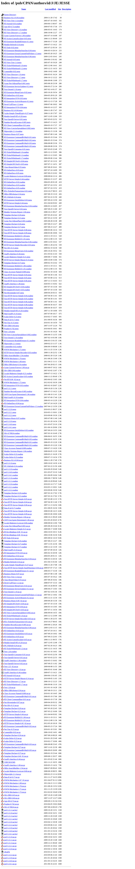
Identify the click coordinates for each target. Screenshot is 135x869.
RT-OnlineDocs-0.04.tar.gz (14, 403)
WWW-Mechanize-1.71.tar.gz (15, 789)
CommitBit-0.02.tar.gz (12, 732)
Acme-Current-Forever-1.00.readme (17, 36)
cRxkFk (7, 852)
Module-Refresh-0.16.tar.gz (14, 562)
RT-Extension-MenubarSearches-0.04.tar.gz (20, 559)
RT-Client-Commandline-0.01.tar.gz (17, 699)
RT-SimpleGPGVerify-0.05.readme (17, 290)
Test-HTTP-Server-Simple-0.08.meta (17, 230)
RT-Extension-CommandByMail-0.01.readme (21, 442)
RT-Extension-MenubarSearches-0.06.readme (21, 242)
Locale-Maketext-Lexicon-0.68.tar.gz (17, 771)
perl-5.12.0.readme (11, 484)
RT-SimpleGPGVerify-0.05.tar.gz (16, 610)
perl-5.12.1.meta (10, 412)
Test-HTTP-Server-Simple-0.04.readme (18, 296)
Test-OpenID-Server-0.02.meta (15, 209)
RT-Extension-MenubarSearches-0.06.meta (20, 57)
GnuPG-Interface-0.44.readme (15, 672)
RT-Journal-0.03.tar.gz (12, 675)
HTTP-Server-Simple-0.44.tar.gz (16, 714)
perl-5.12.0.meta (10, 409)
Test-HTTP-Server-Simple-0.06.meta (17, 281)
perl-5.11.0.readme (11, 478)
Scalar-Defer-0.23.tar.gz (13, 741)
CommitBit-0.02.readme (13, 347)
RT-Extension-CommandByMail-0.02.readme (21, 445)
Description (66, 9)
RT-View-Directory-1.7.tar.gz (15, 681)
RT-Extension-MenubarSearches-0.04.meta (20, 51)
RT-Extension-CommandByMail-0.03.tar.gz (20, 744)
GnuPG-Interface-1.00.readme (15, 661)
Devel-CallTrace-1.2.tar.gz (14, 583)
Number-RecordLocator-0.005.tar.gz (17, 625)
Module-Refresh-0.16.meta (14, 45)
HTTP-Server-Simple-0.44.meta (16, 203)
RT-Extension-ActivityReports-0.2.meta (18, 101)
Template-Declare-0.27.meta (14, 227)
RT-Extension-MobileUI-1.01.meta (17, 239)
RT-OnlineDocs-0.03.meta (13, 170)
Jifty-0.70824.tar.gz (11, 807)
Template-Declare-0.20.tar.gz (14, 708)
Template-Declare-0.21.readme (15, 496)
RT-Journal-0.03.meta (12, 59)
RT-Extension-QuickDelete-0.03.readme (19, 430)
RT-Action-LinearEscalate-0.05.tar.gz (18, 640)
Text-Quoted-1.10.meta (12, 89)
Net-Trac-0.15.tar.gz (11, 729)
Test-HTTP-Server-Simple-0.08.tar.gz (18, 511)
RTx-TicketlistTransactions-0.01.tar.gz (18, 622)
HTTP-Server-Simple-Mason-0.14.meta (18, 260)
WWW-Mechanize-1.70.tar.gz (15, 786)
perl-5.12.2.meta (10, 415)
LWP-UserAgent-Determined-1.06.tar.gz (19, 520)
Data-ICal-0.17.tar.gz (12, 777)
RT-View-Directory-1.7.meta (14, 77)
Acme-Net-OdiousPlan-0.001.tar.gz (17, 526)
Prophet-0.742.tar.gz (11, 804)
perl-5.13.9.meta (10, 421)
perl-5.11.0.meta (10, 463)
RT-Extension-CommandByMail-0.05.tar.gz (20, 750)
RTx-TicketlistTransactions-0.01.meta (18, 191)
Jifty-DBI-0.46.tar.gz (11, 798)
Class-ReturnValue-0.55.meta (15, 167)
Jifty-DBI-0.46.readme (12, 370)
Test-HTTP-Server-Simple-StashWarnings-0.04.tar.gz (23, 568)
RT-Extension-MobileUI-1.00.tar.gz (17, 717)
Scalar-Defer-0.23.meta (12, 317)
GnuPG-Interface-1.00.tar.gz (14, 765)
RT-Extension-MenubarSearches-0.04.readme (21, 206)
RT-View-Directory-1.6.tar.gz (15, 669)
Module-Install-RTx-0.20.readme (16, 311)
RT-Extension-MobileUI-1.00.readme (18, 266)
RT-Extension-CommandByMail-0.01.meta (20, 137)
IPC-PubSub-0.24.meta (12, 197)
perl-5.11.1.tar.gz (10, 840)
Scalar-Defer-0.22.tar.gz (13, 738)
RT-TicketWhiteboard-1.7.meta (15, 80)
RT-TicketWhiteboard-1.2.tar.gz (15, 649)
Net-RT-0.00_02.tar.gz (12, 379)
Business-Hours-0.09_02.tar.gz (15, 601)
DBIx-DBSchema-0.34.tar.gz (14, 690)
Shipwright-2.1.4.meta (12, 344)
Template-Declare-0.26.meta (14, 224)
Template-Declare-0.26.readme (15, 541)
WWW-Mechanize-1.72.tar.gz (15, 792)
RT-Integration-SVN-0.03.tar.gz (15, 553)
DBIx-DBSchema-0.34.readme (15, 364)
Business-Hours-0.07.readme (14, 418)
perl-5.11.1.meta (10, 388)
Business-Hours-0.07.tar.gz (14, 574)
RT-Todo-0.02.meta (11, 48)
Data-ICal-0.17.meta (11, 320)
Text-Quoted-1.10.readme (13, 338)
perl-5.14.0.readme (11, 472)
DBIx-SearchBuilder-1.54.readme (16, 356)
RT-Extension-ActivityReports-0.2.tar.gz (19, 598)
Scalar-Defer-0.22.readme (13, 454)
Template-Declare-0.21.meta (14, 218)
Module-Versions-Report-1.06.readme (18, 451)
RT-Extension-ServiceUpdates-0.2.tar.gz (19, 589)
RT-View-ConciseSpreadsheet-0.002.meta (19, 128)
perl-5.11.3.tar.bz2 (10, 816)
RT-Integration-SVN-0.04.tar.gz (15, 607)
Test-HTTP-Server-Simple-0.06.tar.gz (18, 505)
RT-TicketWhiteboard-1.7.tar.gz (15, 684)
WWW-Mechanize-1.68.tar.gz (15, 783)
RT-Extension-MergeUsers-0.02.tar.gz (18, 586)
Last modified (50, 9)
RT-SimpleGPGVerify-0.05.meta (16, 164)
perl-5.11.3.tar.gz (10, 843)
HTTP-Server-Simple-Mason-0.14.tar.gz (19, 678)
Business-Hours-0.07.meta (14, 134)
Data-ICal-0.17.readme (12, 508)
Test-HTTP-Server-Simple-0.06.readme (18, 302)
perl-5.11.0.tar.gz (10, 837)
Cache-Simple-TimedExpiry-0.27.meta (18, 113)
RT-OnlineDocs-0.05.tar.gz (14, 637)
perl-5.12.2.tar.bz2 (10, 825)
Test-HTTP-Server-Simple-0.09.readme (18, 308)
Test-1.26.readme (10, 652)
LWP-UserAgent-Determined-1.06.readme (19, 394)
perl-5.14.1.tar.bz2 (10, 834)
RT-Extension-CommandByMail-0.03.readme (21, 436)
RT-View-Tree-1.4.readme (13, 21)
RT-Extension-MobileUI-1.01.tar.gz (17, 720)
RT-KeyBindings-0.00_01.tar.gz (15, 532)
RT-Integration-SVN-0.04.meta (15, 107)
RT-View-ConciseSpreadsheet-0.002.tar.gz (19, 613)
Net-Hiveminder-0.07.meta (14, 293)
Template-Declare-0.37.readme (15, 547)
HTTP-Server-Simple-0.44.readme (17, 179)
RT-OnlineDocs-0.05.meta (13, 173)
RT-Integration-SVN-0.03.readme (16, 385)
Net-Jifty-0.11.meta (11, 248)
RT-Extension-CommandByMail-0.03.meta (20, 143)
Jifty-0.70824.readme (12, 433)
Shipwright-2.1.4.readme (13, 131)
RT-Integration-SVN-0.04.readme (16, 400)
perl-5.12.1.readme (11, 487)
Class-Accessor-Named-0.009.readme (18, 448)
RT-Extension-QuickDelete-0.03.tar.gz (18, 634)
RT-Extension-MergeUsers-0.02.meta (17, 92)
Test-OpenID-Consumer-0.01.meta (17, 149)
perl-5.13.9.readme (11, 469)
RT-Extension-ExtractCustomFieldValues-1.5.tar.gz (23, 595)
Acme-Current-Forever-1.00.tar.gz (16, 367)
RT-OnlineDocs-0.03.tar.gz (14, 631)
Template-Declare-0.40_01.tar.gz (16, 756)
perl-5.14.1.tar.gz (10, 864)
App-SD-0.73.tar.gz (11, 801)
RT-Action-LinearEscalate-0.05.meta (17, 39)
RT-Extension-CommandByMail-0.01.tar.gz (20, 696)
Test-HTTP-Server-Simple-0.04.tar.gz (18, 502)
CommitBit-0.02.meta (12, 71)
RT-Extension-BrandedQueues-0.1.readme (19, 341)
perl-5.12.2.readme (11, 490)
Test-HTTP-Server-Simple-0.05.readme (18, 299)
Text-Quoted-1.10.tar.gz (13, 592)
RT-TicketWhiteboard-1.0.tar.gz (15, 616)
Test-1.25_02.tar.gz (11, 667)
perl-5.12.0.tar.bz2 (10, 822)
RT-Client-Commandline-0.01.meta (17, 125)
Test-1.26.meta (9, 332)
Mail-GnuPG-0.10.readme (13, 397)
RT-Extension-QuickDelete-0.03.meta (18, 200)
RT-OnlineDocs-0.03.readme (14, 185)
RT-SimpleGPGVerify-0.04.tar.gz (16, 604)
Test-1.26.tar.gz (9, 687)
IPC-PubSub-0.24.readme (13, 466)
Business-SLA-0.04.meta (13, 110)
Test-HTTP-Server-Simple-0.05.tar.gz (18, 499)
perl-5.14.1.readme (11, 475)
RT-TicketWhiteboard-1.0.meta (15, 65)
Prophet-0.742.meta (11, 329)
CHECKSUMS (9, 762)
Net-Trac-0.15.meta (11, 323)
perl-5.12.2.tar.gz (10, 855)
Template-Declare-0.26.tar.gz (14, 735)
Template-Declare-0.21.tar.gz (14, 711)
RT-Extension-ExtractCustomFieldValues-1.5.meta (22, 54)
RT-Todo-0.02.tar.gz (11, 538)
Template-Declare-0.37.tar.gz (14, 753)
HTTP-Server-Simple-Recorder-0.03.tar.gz (19, 619)
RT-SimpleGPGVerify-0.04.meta (16, 161)
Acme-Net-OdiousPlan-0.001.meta (17, 83)
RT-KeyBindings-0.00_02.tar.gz (15, 535)
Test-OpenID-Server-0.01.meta (15, 119)
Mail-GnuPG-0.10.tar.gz (13, 550)
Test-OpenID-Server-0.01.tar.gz (15, 658)
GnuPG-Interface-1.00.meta (14, 284)
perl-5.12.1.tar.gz (10, 846)
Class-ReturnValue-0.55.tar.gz (15, 580)
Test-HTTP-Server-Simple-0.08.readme (18, 305)
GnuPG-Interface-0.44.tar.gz (14, 759)
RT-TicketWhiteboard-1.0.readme (16, 152)
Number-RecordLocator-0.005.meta (17, 122)
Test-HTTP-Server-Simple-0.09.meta (17, 233)
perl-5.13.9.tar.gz (10, 858)
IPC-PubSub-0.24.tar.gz (12, 646)
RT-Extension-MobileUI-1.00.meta (17, 236)
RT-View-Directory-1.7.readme (15, 33)
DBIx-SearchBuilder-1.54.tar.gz (16, 768)
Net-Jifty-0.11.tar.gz (11, 705)
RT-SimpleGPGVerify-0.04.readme (17, 287)
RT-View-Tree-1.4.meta (12, 62)
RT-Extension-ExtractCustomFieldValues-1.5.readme (23, 406)
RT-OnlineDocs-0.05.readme (14, 188)
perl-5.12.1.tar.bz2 (10, 819)
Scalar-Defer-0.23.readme (13, 457)
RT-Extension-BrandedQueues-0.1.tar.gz (19, 571)
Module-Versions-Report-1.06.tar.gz (17, 517)
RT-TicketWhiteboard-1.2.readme (16, 155)
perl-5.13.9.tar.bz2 (10, 828)
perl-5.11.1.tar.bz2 (10, 810)
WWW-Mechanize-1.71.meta (15, 350)
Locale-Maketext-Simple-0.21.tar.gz (17, 529)
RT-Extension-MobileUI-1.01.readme (18, 269)
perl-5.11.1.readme (11, 481)
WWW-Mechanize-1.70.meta (15, 359)
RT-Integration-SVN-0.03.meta (15, 98)
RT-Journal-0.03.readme (13, 24)
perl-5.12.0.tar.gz (10, 849)
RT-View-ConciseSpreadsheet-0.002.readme (20, 335)
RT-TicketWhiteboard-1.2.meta (15, 68)
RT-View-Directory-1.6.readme (15, 30)
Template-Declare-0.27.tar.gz (14, 747)
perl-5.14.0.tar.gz (10, 861)
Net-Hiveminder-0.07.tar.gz (14, 702)
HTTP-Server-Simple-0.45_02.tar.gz (17, 723)
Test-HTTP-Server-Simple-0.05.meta (17, 278)
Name (23, 9)
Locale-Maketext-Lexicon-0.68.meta (17, 176)
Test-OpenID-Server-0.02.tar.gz (15, 664)
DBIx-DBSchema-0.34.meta (14, 194)
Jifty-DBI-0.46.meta (11, 326)
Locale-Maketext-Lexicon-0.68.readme (18, 523)
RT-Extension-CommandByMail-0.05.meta (20, 146)
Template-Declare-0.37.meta (14, 263)
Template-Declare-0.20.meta (14, 215)
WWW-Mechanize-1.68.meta (15, 362)
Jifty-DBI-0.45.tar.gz (11, 795)
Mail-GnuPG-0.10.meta (12, 314)
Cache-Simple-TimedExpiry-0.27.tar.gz (18, 565)
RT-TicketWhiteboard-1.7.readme (16, 158)
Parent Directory (10, 15)
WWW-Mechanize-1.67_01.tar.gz (16, 780)
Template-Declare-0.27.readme (15, 544)
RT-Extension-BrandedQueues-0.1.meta (18, 42)
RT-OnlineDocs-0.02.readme (14, 182)
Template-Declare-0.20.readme (15, 493)
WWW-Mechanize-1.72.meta (15, 382)
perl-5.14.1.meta (10, 427)
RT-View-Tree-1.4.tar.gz (13, 577)
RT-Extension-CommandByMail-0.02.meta (20, 140)
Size (59, 9)
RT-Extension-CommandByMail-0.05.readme (21, 439)
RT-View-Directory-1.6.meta (14, 74)
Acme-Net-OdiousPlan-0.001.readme (17, 221)
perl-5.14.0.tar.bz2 (10, 831)
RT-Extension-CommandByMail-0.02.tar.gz (20, 726)
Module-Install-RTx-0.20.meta (15, 116)
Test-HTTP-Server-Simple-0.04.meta (17, 275)
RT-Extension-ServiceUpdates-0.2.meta (18, 86)
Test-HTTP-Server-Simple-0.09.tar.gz (18, 514)
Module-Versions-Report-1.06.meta (17, 212)
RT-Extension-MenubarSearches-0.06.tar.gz (20, 628)
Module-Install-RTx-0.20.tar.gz (15, 643)
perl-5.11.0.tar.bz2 (10, 813)
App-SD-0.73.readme (12, 27)
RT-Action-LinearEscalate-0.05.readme (18, 376)
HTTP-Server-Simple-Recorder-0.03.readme (20, 353)
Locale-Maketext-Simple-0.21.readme (18, 373)
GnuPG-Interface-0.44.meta (14, 254)
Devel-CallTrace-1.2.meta (13, 104)
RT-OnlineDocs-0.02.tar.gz (14, 556)
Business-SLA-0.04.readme (14, 18)
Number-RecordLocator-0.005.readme (18, 391)
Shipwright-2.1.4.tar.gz (12, 774)
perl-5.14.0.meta (10, 424)
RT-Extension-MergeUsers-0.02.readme (18, 251)
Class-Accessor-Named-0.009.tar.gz (17, 693)
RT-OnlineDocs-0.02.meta (13, 95)
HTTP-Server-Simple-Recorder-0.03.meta (19, 245)
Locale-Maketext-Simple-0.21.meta (17, 257)
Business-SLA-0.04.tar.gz (13, 460)
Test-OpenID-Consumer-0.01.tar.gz (17, 655)
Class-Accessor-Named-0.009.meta (17, 272)
